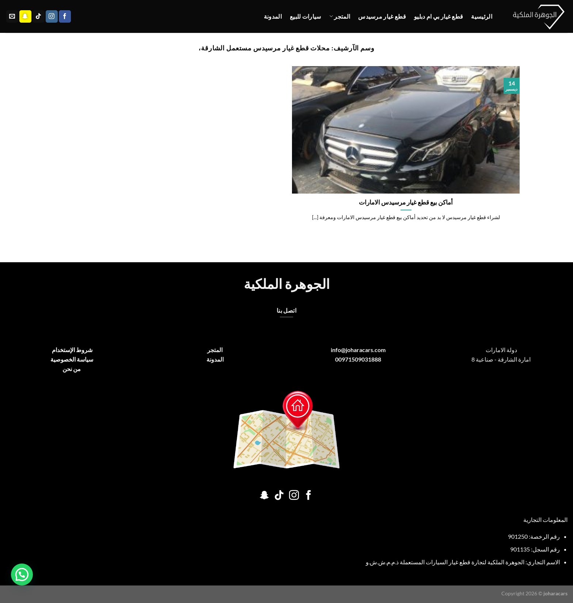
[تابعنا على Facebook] (65, 16)
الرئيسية (481, 16)
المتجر (339, 16)
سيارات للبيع (305, 16)
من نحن (71, 368)
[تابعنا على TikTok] (39, 16)
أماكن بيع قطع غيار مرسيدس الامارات (406, 202)
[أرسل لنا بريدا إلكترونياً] (12, 16)
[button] (22, 574)
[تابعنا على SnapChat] (25, 16)
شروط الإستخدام (71, 349)
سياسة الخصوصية (71, 359)
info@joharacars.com (358, 349)
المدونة (273, 16)
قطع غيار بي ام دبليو (438, 16)
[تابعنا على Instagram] (52, 16)
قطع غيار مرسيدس (382, 16)
